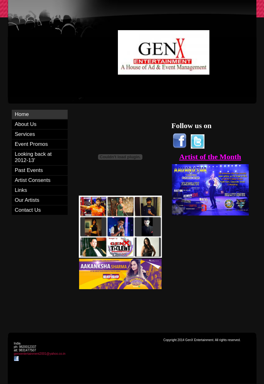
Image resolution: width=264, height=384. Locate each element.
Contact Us (28, 210)
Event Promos (31, 144)
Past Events (29, 170)
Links (21, 190)
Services (25, 134)
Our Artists (27, 200)
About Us (26, 124)
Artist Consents (33, 180)
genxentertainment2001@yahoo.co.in (39, 353)
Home (22, 114)
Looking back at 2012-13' (33, 157)
